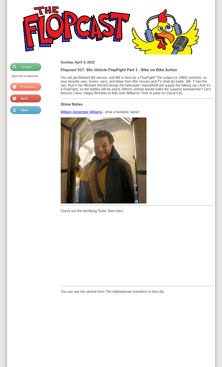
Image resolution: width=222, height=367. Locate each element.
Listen (24, 67)
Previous (24, 87)
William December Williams (81, 112)
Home (24, 110)
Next (24, 98)
